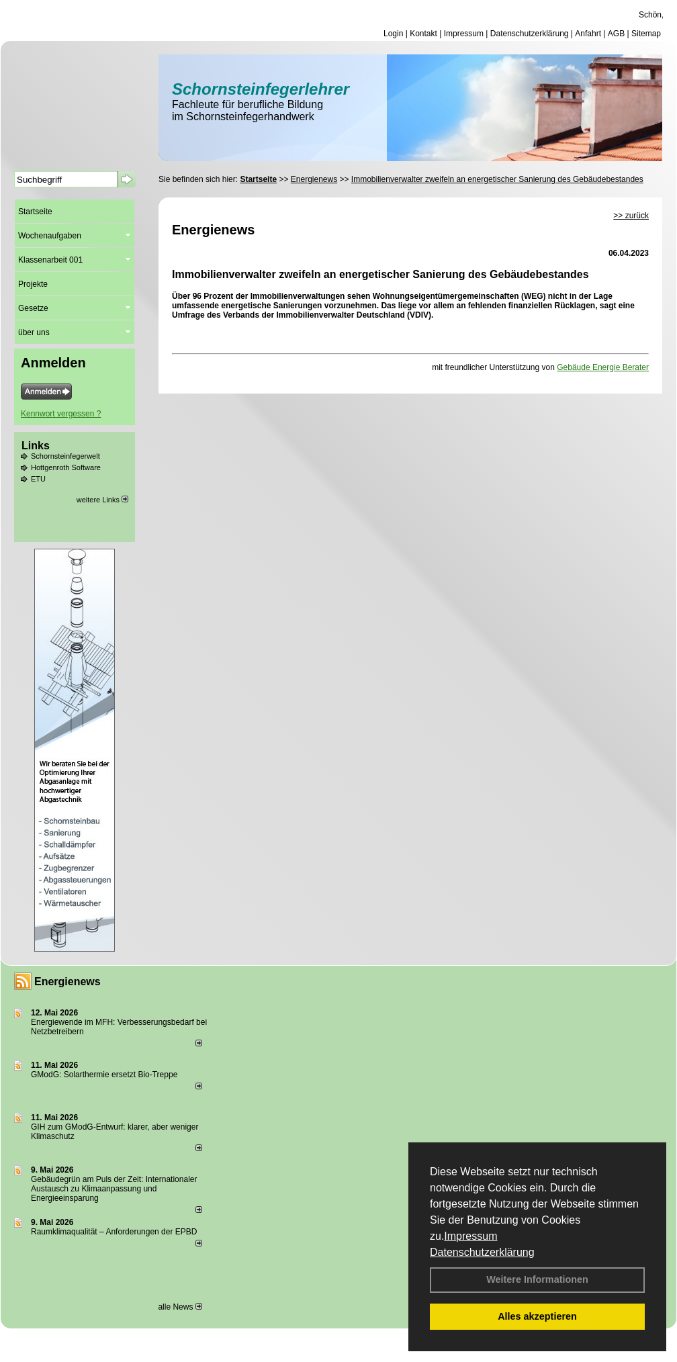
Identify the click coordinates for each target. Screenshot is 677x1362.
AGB (616, 33)
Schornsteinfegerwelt (65, 456)
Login (393, 33)
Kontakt (423, 33)
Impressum (470, 1236)
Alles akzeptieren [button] (537, 1316)
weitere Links (102, 500)
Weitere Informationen (537, 1279)
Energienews (67, 981)
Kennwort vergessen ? (61, 413)
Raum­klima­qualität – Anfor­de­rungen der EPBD (114, 1231)
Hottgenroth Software (66, 467)
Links (35, 445)
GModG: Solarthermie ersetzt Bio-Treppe (104, 1074)
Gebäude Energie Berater (603, 367)
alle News (179, 1307)
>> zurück (631, 215)
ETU (38, 479)
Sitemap (646, 33)
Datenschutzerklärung (482, 1252)
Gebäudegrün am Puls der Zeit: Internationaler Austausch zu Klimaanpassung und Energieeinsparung (114, 1189)
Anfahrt (588, 33)
